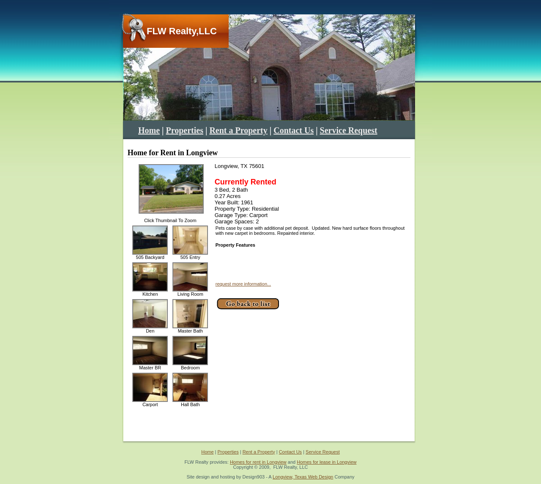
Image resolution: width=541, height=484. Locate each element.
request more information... (243, 283)
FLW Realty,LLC (182, 31)
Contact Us (293, 130)
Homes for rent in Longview (258, 462)
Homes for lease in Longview (326, 462)
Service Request (348, 130)
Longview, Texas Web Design (303, 476)
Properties (185, 130)
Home (149, 130)
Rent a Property (238, 130)
